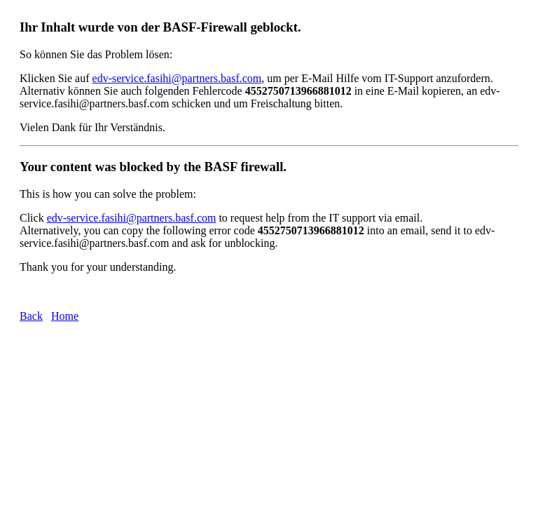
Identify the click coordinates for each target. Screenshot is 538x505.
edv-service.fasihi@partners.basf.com (177, 78)
